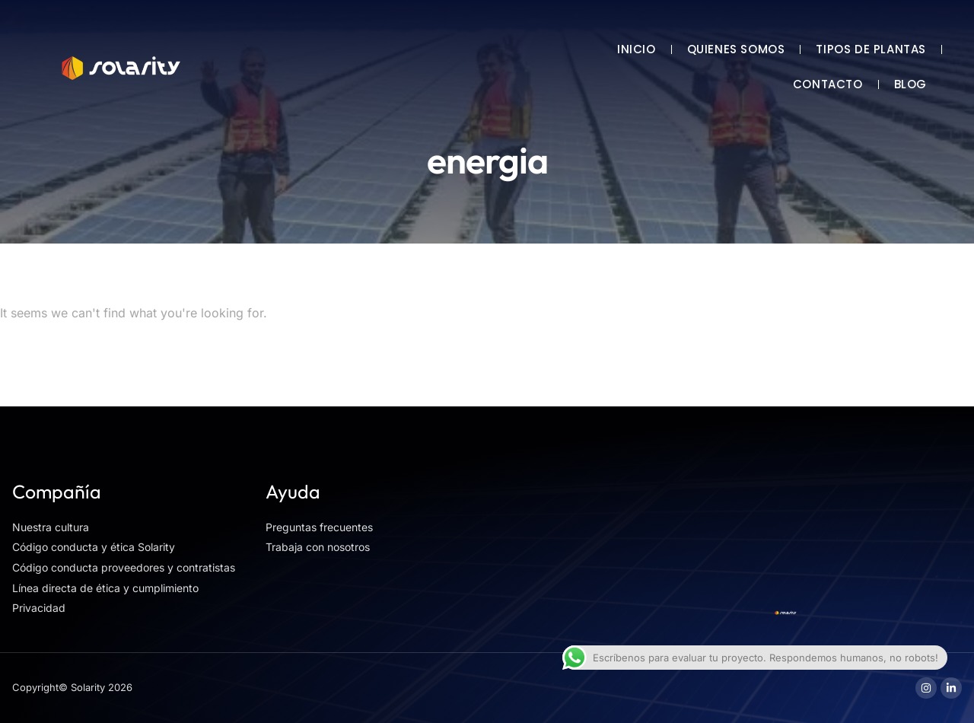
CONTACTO (828, 84)
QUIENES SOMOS (736, 49)
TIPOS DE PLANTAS (871, 49)
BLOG (910, 84)
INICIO (636, 49)
